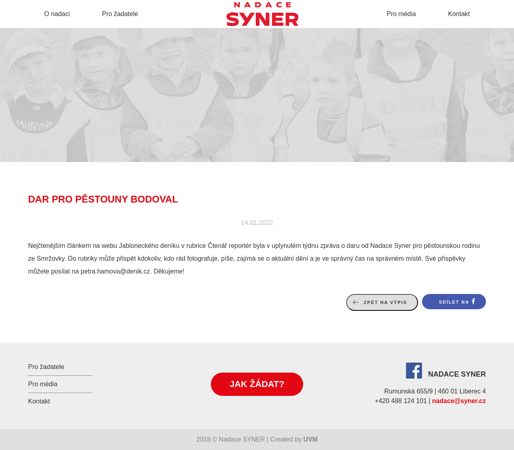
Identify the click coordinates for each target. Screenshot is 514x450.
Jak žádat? (257, 384)
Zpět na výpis (385, 302)
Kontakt (459, 13)
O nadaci (57, 13)
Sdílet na (454, 302)
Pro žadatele (120, 13)
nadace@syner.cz (459, 400)
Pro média (401, 13)
